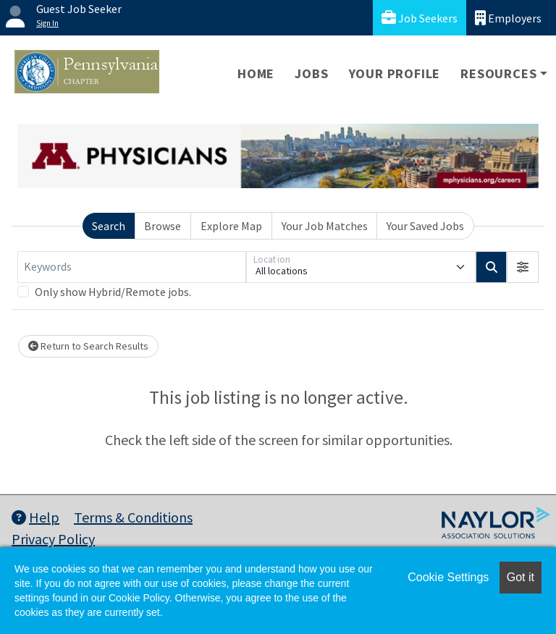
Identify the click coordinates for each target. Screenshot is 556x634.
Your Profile (395, 73)
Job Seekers (420, 18)
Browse (162, 226)
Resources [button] (498, 73)
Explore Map (231, 226)
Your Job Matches (325, 226)
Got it (520, 577)
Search (108, 226)
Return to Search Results (88, 345)
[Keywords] (131, 267)
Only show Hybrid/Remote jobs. (113, 291)
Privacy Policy (53, 539)
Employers (508, 18)
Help (35, 517)
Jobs (311, 73)
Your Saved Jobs (425, 226)
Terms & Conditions (133, 517)
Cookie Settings (448, 577)
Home (255, 73)
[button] (523, 267)
